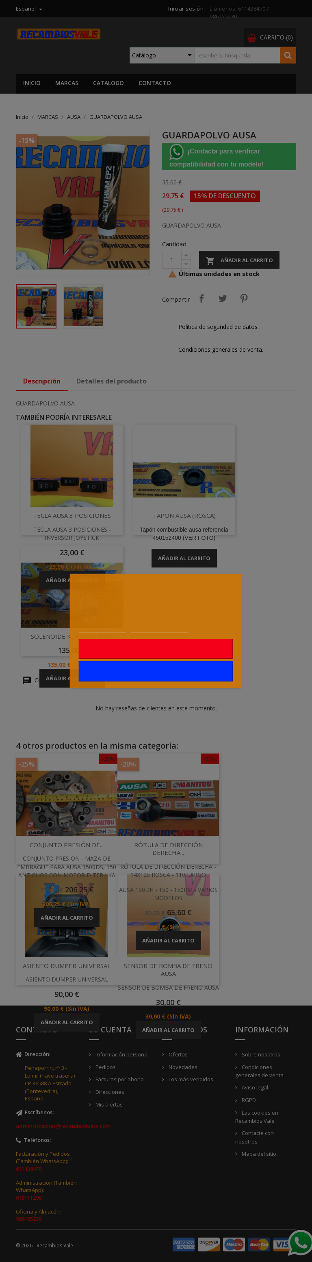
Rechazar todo (156, 649)
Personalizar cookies (159, 628)
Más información (102, 628)
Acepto (156, 671)
